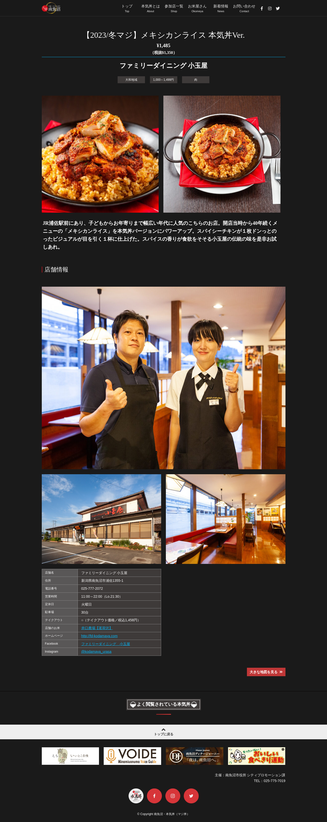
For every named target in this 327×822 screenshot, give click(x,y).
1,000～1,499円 (163, 79)
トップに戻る (163, 730)
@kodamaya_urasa (96, 651)
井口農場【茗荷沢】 (97, 627)
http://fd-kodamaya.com (99, 635)
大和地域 (131, 79)
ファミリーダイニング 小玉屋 (105, 643)
